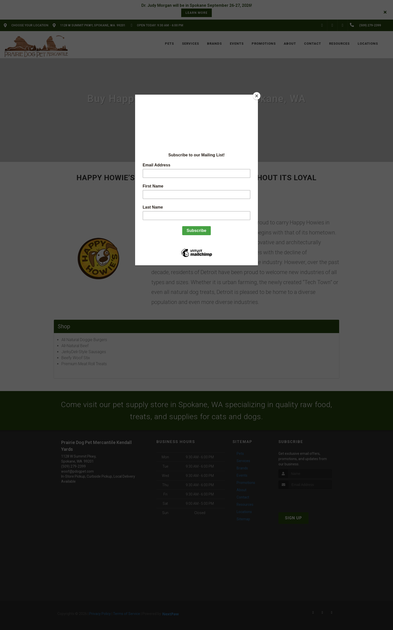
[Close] (256, 96)
